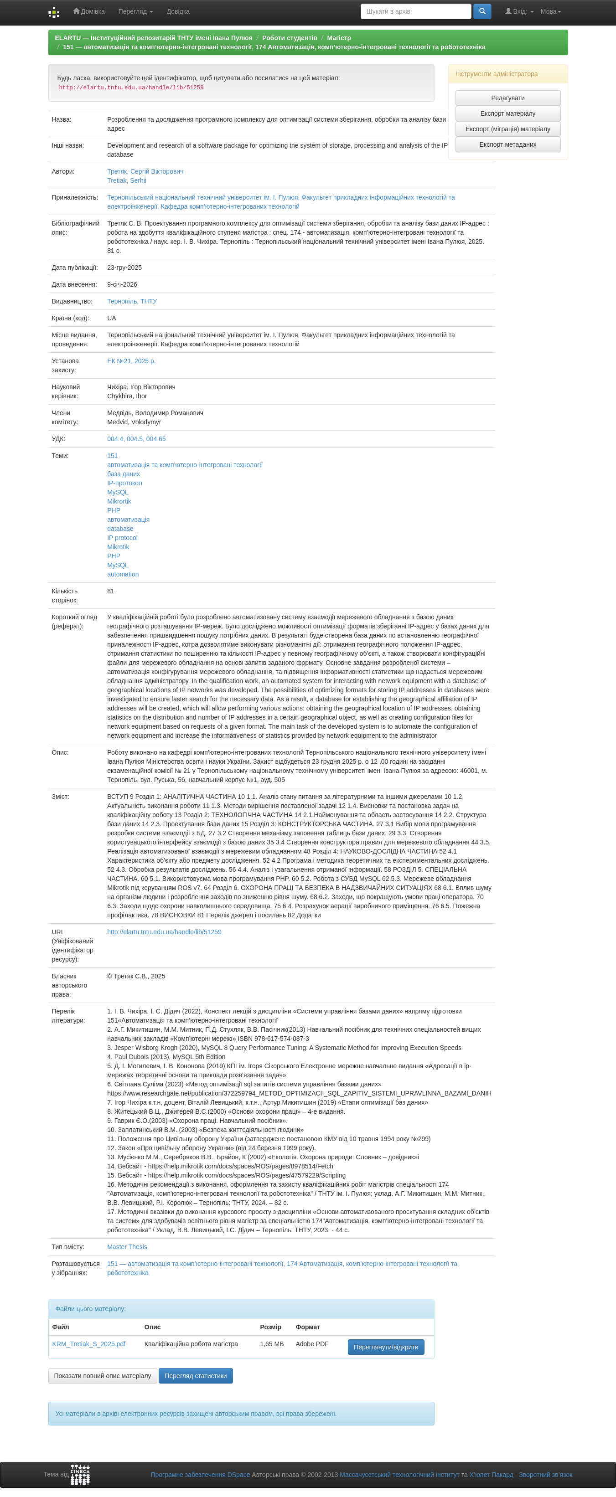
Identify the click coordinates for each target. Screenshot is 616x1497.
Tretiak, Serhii (126, 180)
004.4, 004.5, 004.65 (136, 438)
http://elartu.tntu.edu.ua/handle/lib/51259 (164, 932)
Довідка (178, 11)
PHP (113, 510)
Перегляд (136, 11)
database (120, 528)
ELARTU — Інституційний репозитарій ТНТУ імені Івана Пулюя (154, 37)
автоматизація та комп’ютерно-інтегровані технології (185, 464)
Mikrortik (119, 501)
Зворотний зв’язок (545, 1474)
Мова (551, 11)
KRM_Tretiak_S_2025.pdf (89, 1344)
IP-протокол (124, 483)
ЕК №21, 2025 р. (131, 361)
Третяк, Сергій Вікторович (145, 171)
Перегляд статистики (196, 1375)
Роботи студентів (289, 37)
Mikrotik (118, 546)
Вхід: (519, 11)
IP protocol (122, 537)
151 (112, 455)
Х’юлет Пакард (491, 1474)
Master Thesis (127, 1246)
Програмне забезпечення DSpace (200, 1474)
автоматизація (128, 519)
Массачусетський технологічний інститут (400, 1474)
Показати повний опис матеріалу (102, 1375)
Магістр (339, 37)
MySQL (118, 492)
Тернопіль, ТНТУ (132, 301)
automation (123, 574)
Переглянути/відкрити (386, 1347)
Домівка (89, 11)
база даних (123, 474)
